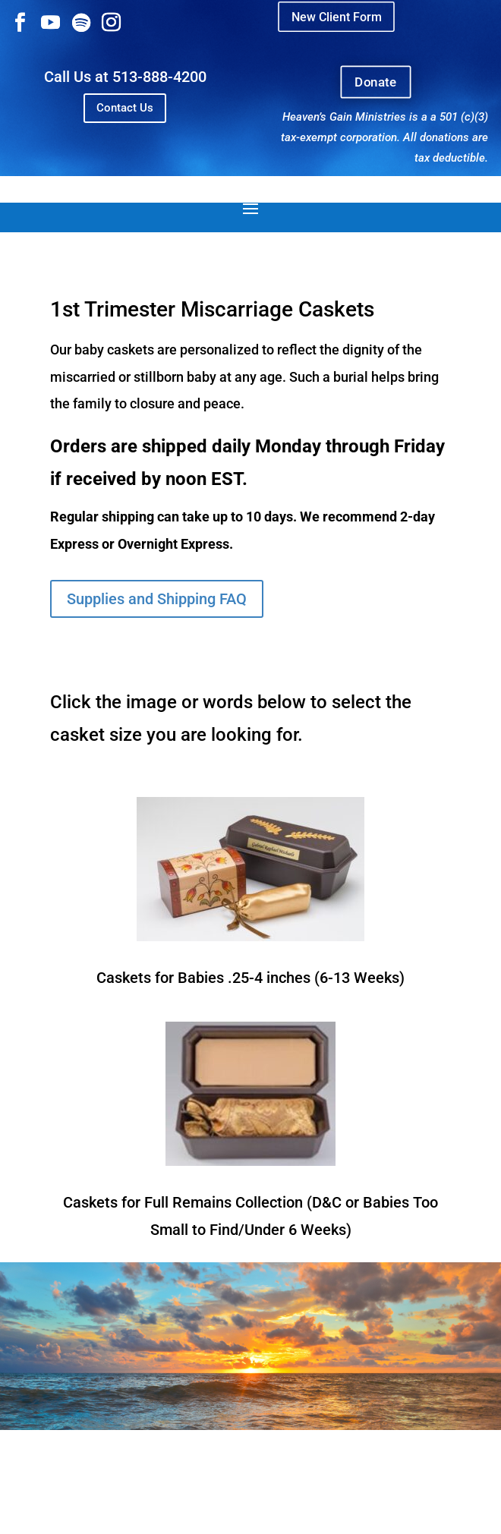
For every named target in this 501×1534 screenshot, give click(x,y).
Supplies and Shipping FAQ (157, 599)
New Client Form (336, 16)
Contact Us (124, 108)
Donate (376, 82)
